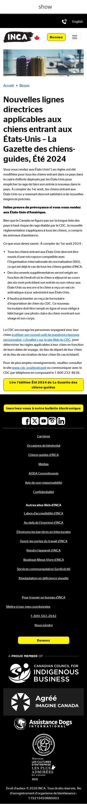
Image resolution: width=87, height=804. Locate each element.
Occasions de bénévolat (43, 445)
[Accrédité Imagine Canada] (43, 702)
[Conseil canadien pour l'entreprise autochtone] (43, 669)
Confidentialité (43, 492)
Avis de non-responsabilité (43, 482)
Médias (43, 464)
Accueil (8, 85)
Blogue (24, 85)
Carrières (43, 436)
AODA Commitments (43, 473)
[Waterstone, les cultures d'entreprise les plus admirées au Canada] (43, 769)
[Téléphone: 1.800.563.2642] (64, 21)
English (77, 21)
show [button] (45, 6)
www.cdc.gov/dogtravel (29, 367)
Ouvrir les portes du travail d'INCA (43, 541)
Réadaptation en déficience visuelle (43, 578)
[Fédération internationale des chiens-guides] (43, 745)
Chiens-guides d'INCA (43, 455)
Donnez (56, 37)
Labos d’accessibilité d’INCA (43, 513)
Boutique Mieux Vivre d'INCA (43, 559)
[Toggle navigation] (74, 37)
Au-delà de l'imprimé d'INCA (43, 522)
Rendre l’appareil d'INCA (43, 550)
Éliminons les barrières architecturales (44, 532)
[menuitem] (77, 21)
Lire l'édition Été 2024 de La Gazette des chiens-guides (43, 384)
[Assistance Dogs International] (43, 724)
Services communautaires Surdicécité (43, 569)
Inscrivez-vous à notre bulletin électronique (43, 408)
